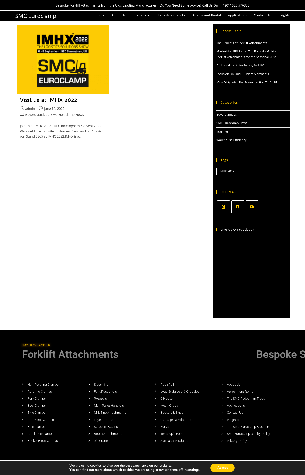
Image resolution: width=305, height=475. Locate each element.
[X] (223, 206)
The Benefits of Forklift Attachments (241, 43)
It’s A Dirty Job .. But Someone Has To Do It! (246, 82)
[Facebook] (237, 206)
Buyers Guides (36, 114)
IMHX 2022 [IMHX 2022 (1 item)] (226, 171)
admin (30, 108)
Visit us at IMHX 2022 (48, 100)
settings (193, 470)
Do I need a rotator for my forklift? (240, 65)
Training (222, 131)
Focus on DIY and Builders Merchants (242, 74)
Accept (222, 467)
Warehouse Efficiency (231, 140)
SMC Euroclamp (35, 16)
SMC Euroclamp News (67, 114)
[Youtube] (252, 206)
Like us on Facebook (237, 229)
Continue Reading (32, 147)
